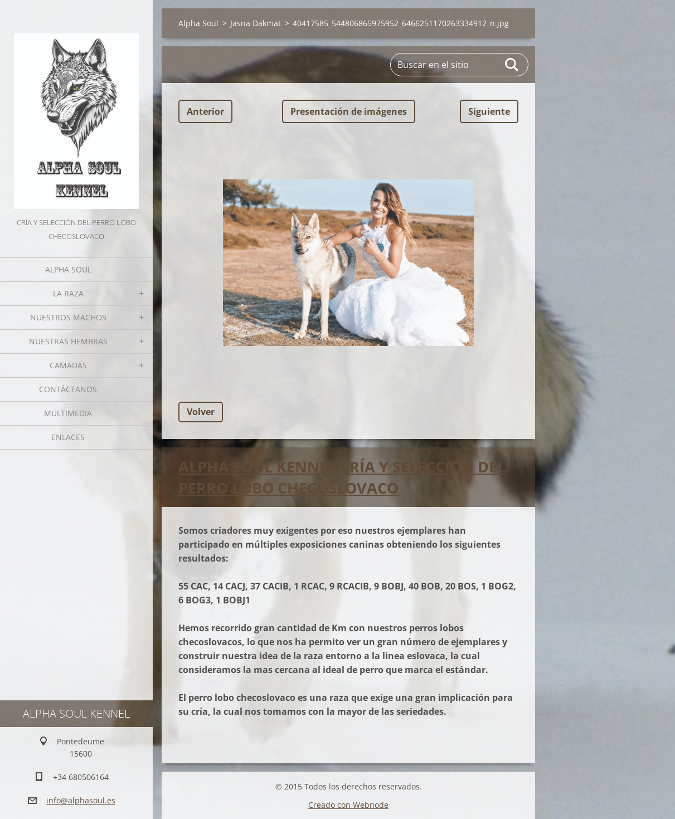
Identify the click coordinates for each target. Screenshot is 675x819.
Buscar (512, 64)
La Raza (68, 293)
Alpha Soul (68, 269)
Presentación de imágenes (348, 111)
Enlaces (68, 437)
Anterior (205, 111)
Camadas (68, 365)
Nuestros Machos (68, 317)
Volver (201, 412)
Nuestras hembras (68, 341)
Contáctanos (68, 389)
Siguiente (489, 111)
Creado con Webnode (348, 804)
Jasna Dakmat (255, 23)
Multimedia (68, 413)
